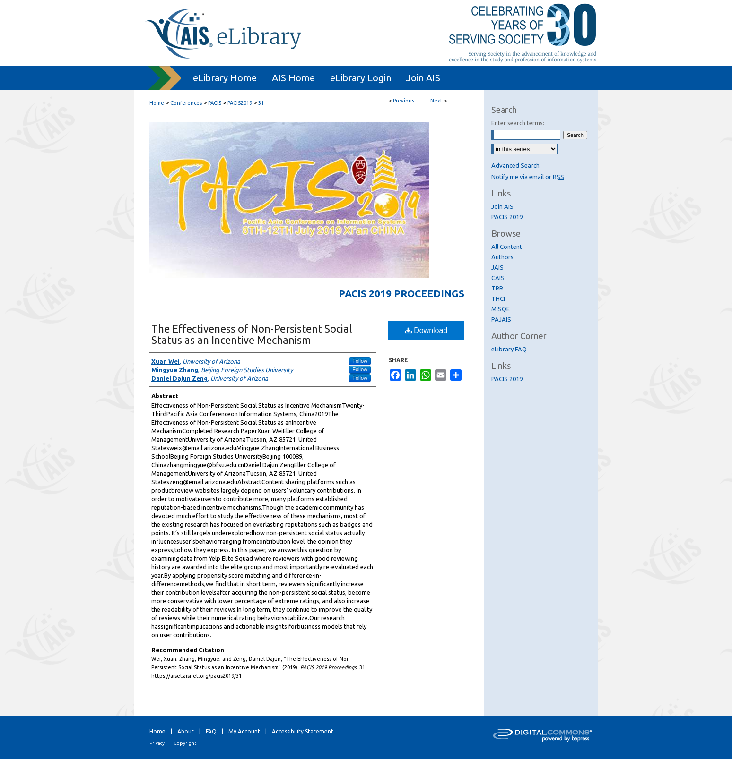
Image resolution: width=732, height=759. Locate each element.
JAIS (497, 267)
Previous (403, 100)
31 (261, 103)
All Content (506, 246)
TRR (497, 288)
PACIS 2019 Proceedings (401, 293)
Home (156, 103)
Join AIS (502, 206)
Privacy (157, 743)
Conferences (186, 103)
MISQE (500, 309)
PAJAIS (501, 319)
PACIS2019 (239, 103)
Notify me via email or (527, 176)
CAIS (498, 277)
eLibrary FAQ (509, 349)
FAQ (211, 731)
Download (426, 330)
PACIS (214, 103)
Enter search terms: (517, 122)
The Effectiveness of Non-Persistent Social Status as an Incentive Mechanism (251, 334)
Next (436, 100)
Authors (502, 257)
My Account (244, 731)
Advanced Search (515, 165)
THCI (498, 298)
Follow (359, 361)
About (185, 731)
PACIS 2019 (507, 216)
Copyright (185, 743)
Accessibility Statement (302, 731)
